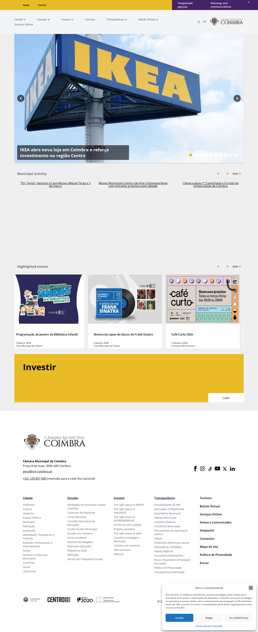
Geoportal (207, 530)
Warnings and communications (221, 4)
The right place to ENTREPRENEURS (124, 518)
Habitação (29, 526)
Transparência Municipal (169, 572)
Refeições (73, 555)
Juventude (29, 530)
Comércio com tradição (127, 524)
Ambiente (29, 504)
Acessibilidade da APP (167, 504)
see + (237, 173)
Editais (158, 538)
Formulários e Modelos (168, 547)
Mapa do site (209, 547)
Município (29, 522)
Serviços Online (211, 514)
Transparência (164, 498)
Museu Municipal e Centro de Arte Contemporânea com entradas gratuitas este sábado (210, 184)
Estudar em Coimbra (79, 533)
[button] (251, 588)
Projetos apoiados (124, 529)
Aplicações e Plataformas (169, 509)
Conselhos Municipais (167, 526)
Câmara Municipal (165, 517)
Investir (119, 498)
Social (26, 567)
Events (42, 5)
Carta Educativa (76, 517)
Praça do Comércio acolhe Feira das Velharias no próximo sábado (55, 184)
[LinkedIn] (232, 468)
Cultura (27, 509)
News (26, 5)
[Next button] (237, 98)
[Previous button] (20, 98)
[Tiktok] (209, 469)
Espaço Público (32, 517)
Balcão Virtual (210, 506)
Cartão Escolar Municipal (82, 529)
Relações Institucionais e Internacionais (37, 544)
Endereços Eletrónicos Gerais (171, 542)
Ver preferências (239, 617)
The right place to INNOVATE (124, 510)
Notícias (118, 554)
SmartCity (29, 562)
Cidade (28, 498)
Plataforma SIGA (77, 550)
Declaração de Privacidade (209, 625)
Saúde (26, 550)
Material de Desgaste (80, 542)
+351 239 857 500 (34, 479)
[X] (225, 469)
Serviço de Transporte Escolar (85, 559)
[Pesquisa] (199, 22)
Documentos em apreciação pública (171, 532)
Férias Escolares (77, 537)
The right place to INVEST (129, 504)
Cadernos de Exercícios (81, 512)
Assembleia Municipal (167, 513)
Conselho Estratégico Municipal (126, 539)
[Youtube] (217, 468)
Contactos (207, 539)
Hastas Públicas (163, 551)
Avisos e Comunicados (215, 522)
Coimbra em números (127, 545)
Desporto (28, 513)
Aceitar (179, 617)
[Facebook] (195, 468)
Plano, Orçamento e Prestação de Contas (172, 561)
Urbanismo (29, 571)
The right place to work (127, 533)
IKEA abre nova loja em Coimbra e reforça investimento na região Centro (64, 152)
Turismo (206, 498)
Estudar (72, 498)
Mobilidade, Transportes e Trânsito (39, 536)
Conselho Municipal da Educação (81, 523)
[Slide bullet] (190, 154)
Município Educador (79, 546)
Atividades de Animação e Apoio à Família (86, 506)
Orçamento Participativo (168, 555)
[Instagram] (202, 468)
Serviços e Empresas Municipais (35, 556)
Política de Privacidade (167, 567)
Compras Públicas (165, 522)
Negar (209, 617)
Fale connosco (122, 550)
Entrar (204, 563)
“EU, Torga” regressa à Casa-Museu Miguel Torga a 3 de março (132, 184)
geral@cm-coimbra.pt (37, 471)
